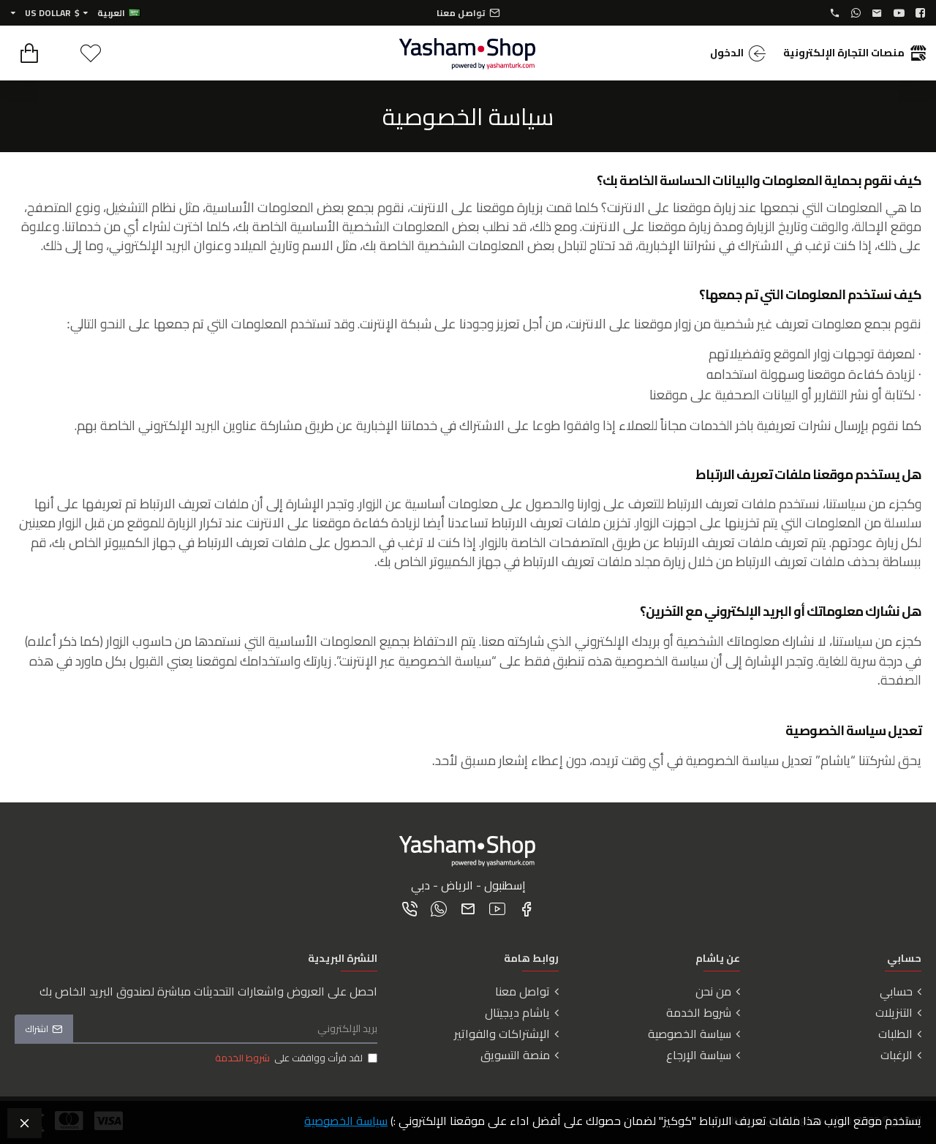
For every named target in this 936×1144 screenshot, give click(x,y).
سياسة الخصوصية (346, 1120)
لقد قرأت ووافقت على (295, 1058)
